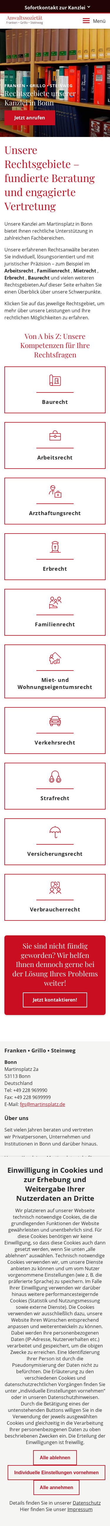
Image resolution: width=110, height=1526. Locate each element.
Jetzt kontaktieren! (55, 1000)
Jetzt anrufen (29, 117)
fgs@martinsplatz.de (42, 1104)
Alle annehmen (56, 1487)
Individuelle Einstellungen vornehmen (56, 1472)
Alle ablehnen (55, 1457)
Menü (94, 21)
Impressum (80, 1509)
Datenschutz (87, 1503)
